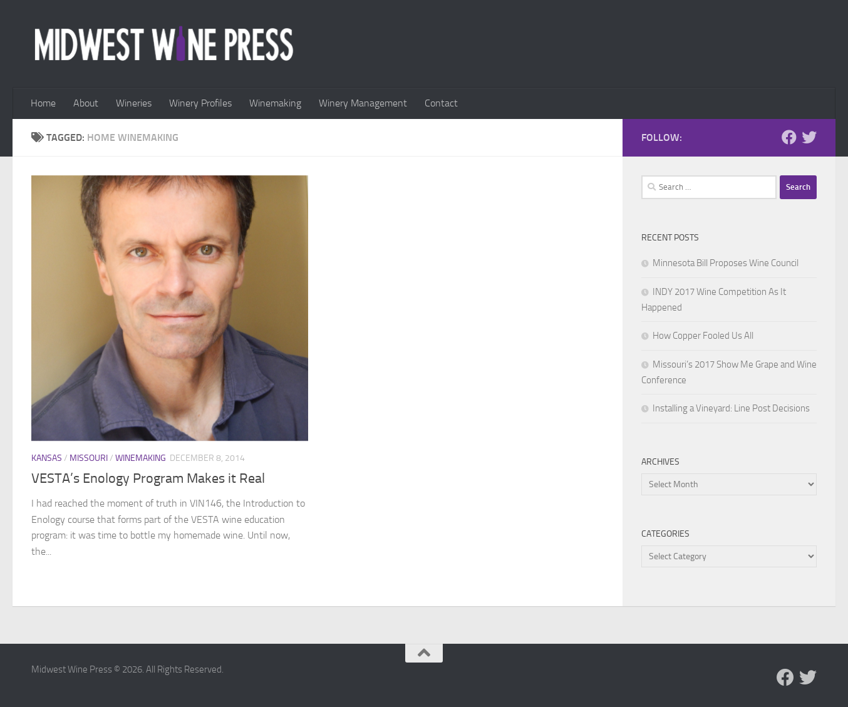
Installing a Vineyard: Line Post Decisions (731, 408)
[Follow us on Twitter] (809, 137)
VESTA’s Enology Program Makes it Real (148, 478)
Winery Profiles (200, 103)
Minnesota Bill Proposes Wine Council (726, 263)
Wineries (134, 103)
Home (43, 103)
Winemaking (275, 103)
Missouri (89, 458)
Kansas (46, 458)
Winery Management (363, 103)
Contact (441, 103)
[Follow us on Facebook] (789, 137)
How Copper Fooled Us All (703, 335)
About (85, 103)
